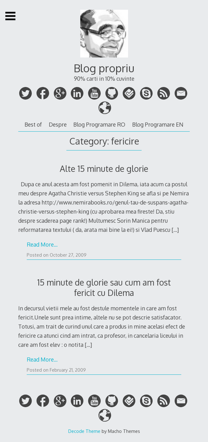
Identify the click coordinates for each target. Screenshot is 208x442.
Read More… (42, 244)
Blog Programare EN (157, 124)
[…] (175, 229)
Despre (58, 124)
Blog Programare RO (99, 124)
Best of (33, 124)
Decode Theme (84, 431)
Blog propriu (104, 68)
